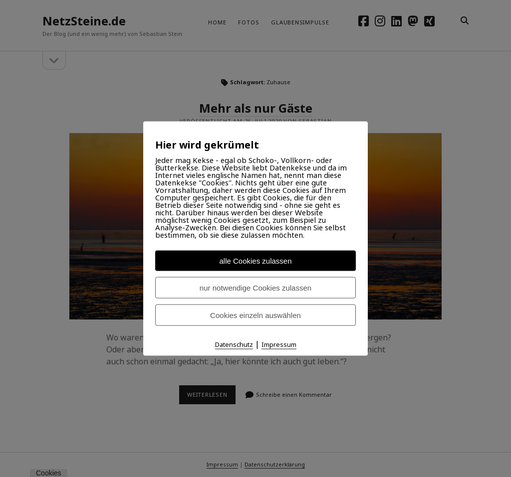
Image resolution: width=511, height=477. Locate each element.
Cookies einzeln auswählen (255, 315)
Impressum (278, 344)
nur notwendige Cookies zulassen (255, 288)
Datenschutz (234, 344)
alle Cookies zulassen (255, 261)
